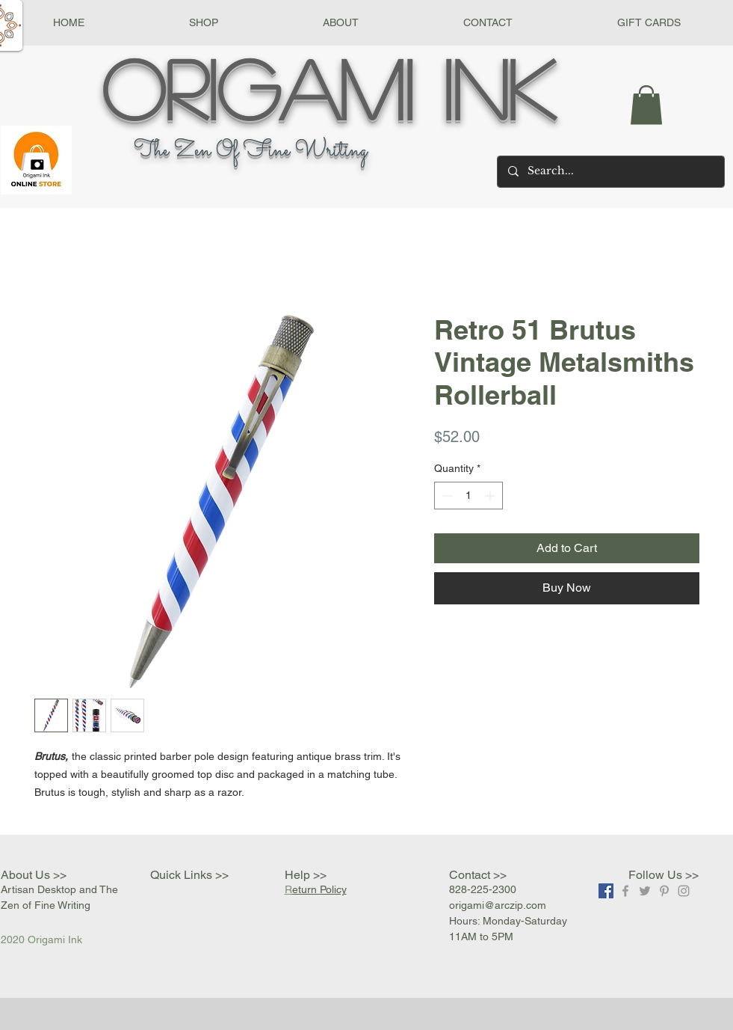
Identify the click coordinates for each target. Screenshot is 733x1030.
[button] (203, 23)
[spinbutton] (468, 495)
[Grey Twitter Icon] (644, 890)
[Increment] (491, 495)
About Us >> (34, 875)
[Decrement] (445, 495)
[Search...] (610, 171)
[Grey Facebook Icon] (625, 890)
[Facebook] (606, 890)
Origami (257, 87)
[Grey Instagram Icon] (683, 890)
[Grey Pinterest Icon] (664, 890)
